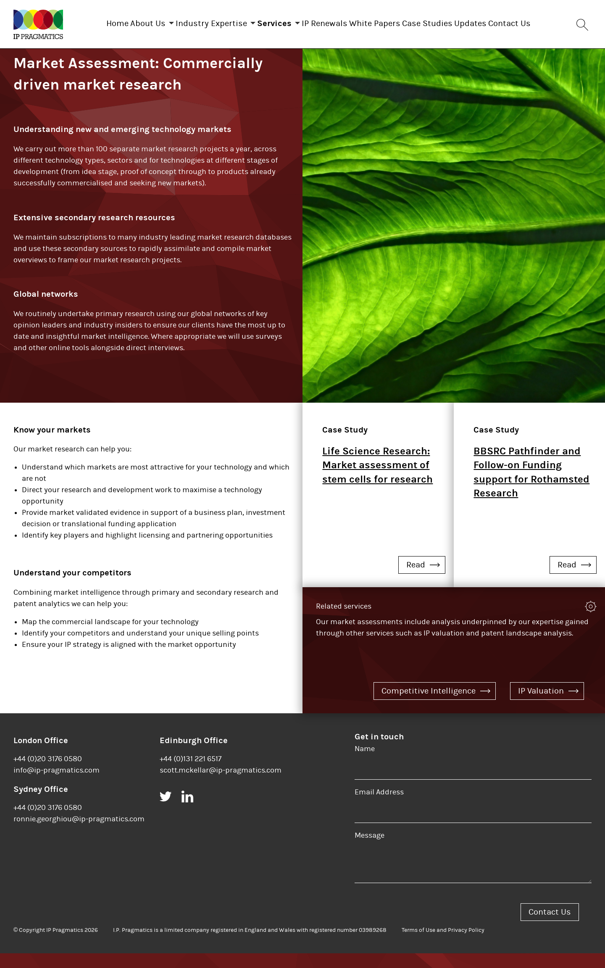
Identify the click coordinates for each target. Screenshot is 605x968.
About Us (122, 21)
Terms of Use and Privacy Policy (443, 945)
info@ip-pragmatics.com (56, 785)
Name (365, 763)
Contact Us (543, 21)
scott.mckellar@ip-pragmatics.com (220, 785)
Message (369, 850)
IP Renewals (324, 21)
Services (266, 21)
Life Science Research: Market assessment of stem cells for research (377, 480)
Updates (495, 21)
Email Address (379, 806)
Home (84, 21)
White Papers (383, 21)
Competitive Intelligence (435, 705)
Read (423, 579)
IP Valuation (548, 705)
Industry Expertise (194, 21)
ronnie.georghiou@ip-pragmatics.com (79, 833)
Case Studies (444, 21)
